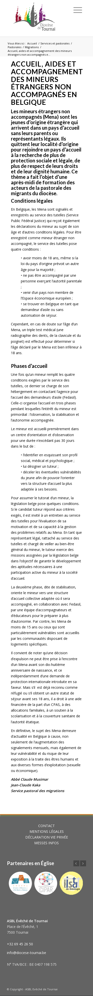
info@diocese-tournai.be (26, 952)
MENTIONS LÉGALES (47, 831)
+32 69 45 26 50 (20, 944)
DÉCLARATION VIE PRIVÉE (46, 837)
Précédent (76, 863)
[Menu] (77, 10)
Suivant (83, 863)
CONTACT (46, 825)
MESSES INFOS (46, 843)
